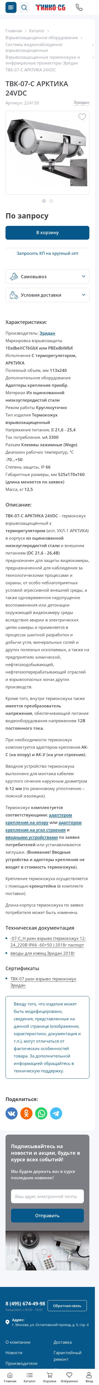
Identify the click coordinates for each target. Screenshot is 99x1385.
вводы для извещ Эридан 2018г (42, 953)
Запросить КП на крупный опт (47, 253)
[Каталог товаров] (11, 7)
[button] (24, 7)
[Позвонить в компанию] (79, 7)
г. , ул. (50, 1322)
